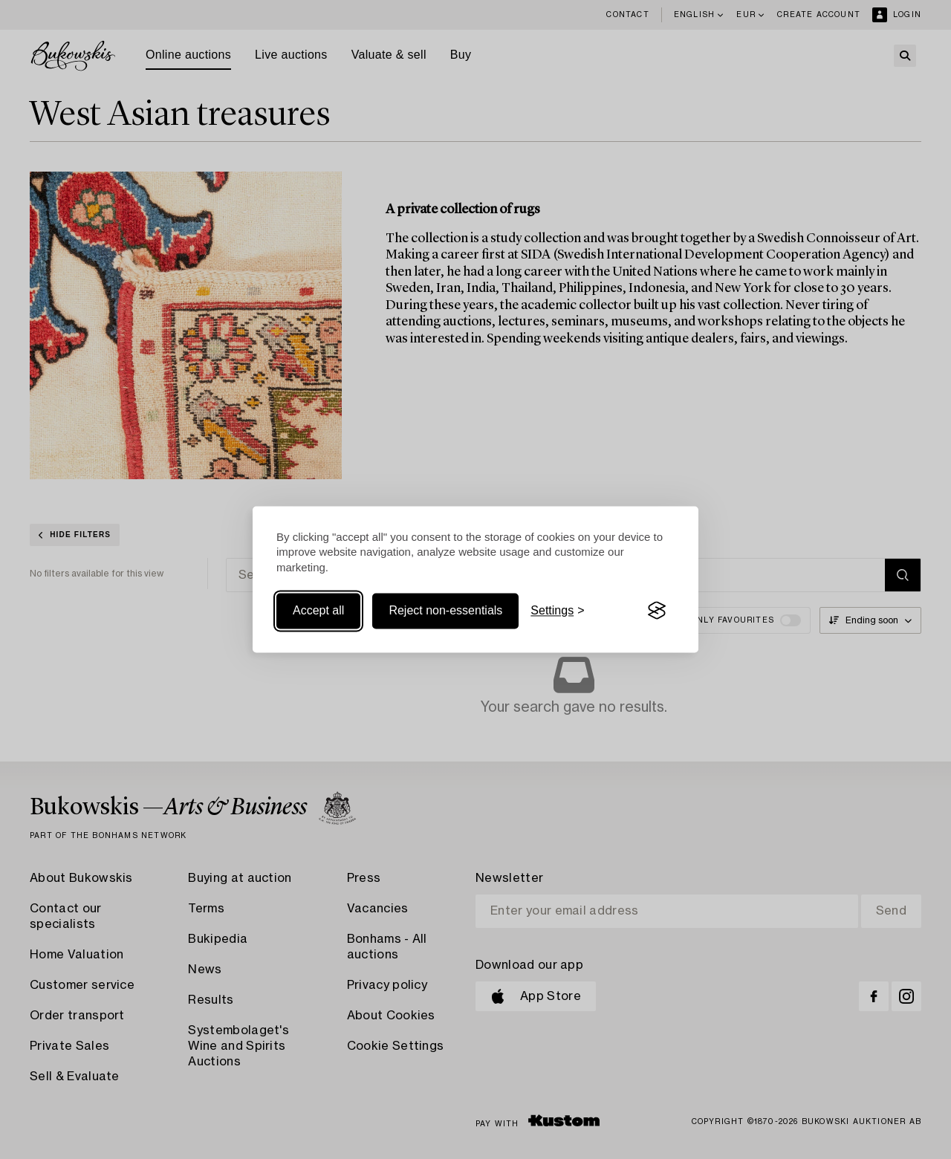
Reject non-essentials (445, 610)
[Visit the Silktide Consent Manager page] (657, 611)
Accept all (318, 610)
